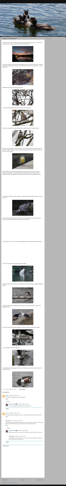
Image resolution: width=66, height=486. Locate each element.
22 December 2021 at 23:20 (13, 413)
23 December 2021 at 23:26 (19, 436)
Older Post (40, 480)
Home (23, 480)
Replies (8, 401)
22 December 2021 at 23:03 (22, 404)
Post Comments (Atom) (12, 482)
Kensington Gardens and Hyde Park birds (22, 6)
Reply (7, 399)
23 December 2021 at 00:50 (16, 420)
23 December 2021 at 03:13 (22, 430)
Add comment (6, 445)
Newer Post (5, 480)
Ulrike (7, 395)
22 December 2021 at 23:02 (13, 395)
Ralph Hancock (12, 404)
